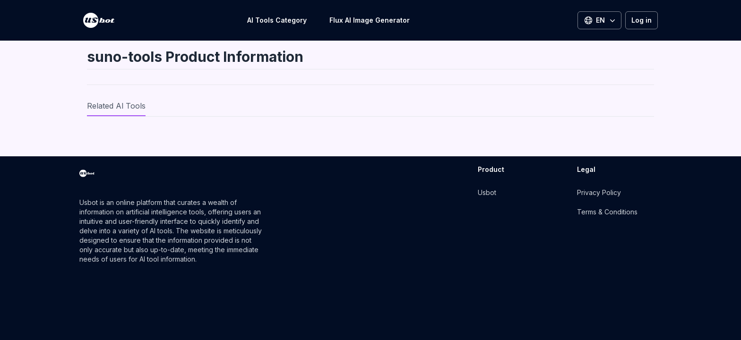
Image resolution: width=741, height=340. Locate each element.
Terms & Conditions (607, 212)
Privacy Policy (599, 192)
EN (600, 20)
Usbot (487, 192)
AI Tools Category (277, 20)
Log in (641, 20)
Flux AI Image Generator (369, 20)
